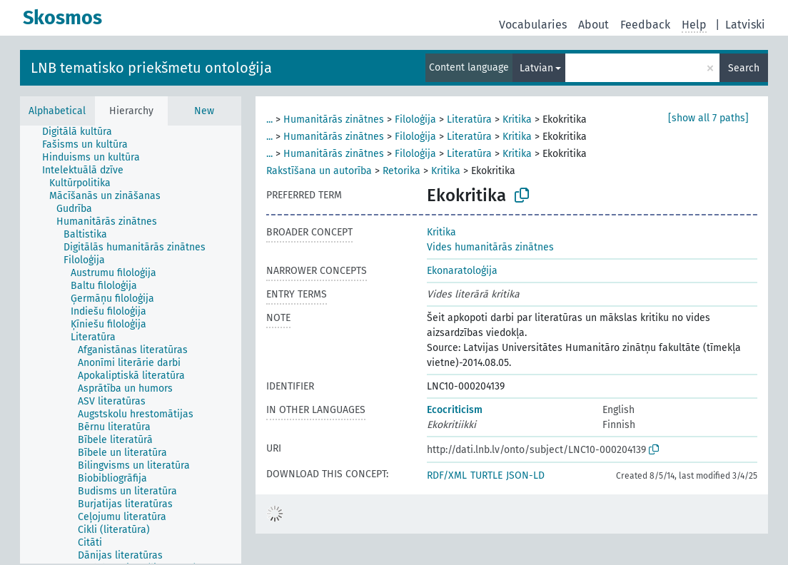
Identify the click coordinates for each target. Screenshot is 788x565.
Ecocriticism (455, 410)
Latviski (745, 24)
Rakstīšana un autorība (319, 171)
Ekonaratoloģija (462, 271)
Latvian (536, 68)
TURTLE (486, 475)
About (593, 24)
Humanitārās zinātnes (333, 119)
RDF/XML (447, 475)
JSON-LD (525, 475)
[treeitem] (83, 132)
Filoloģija (415, 119)
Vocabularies (533, 24)
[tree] (130, 345)
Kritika (517, 119)
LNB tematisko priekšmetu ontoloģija (151, 67)
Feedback (645, 24)
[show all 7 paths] (708, 118)
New (204, 111)
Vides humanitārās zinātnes (490, 247)
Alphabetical (57, 111)
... (269, 119)
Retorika (401, 171)
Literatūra (469, 119)
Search (743, 68)
